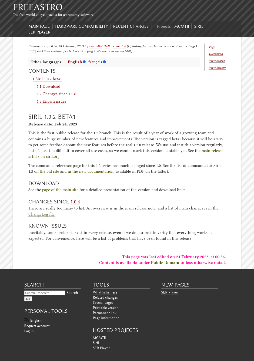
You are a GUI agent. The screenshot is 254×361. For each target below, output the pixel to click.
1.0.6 (75, 202)
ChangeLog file (41, 214)
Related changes (105, 297)
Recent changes (131, 26)
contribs (119, 46)
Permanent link (105, 313)
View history (217, 67)
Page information (106, 318)
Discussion (216, 53)
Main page (39, 26)
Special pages (103, 302)
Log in (29, 331)
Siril (198, 26)
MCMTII (181, 26)
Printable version (106, 308)
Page (212, 47)
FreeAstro (38, 7)
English (75, 62)
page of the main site (60, 189)
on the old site (46, 171)
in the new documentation (91, 171)
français (95, 62)
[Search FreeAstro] (44, 292)
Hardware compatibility (81, 26)
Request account (37, 326)
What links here (105, 292)
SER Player (39, 32)
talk (107, 46)
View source (217, 60)
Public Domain (165, 262)
